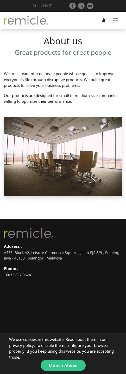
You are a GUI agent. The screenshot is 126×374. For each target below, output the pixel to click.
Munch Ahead (63, 365)
